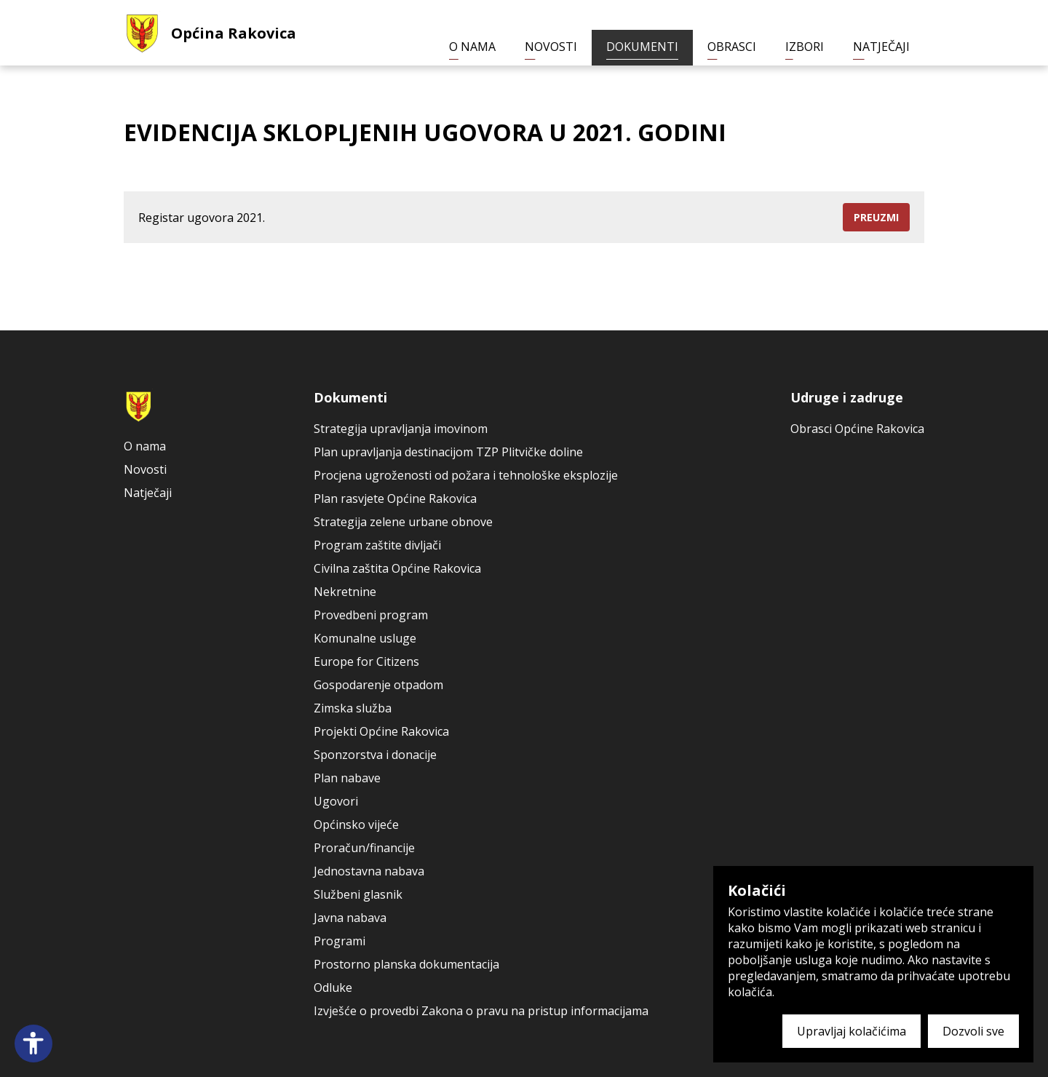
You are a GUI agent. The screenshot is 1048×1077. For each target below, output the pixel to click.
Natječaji (881, 47)
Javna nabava (350, 918)
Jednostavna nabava (369, 871)
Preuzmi (876, 217)
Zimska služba (353, 708)
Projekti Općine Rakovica (381, 731)
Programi (339, 941)
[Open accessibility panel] (33, 1043)
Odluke (333, 987)
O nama (472, 47)
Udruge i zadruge (846, 397)
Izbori (804, 47)
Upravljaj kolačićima (851, 1031)
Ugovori (336, 801)
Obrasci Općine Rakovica (857, 429)
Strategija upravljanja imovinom (401, 429)
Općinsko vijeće (356, 824)
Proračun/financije (364, 848)
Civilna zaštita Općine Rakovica (397, 568)
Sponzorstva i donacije (375, 755)
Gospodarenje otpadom (378, 685)
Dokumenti (642, 47)
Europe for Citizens (366, 661)
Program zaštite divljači (377, 545)
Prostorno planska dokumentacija (406, 964)
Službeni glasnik (358, 894)
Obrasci (731, 47)
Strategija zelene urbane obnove (403, 522)
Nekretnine (345, 592)
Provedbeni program (371, 615)
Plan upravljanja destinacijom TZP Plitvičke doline (448, 452)
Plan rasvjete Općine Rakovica (395, 498)
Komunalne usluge (365, 638)
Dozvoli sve (973, 1031)
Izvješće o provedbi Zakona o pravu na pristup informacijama (481, 1011)
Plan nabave (347, 778)
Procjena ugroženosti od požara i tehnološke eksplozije (466, 475)
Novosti (551, 47)
